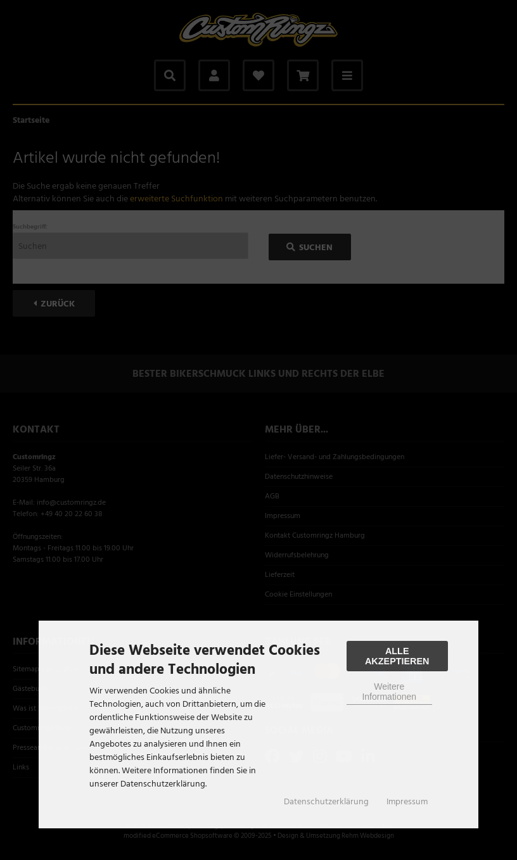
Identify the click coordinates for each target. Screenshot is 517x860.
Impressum (407, 801)
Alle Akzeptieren (397, 656)
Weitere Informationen (389, 691)
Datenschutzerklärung (326, 801)
